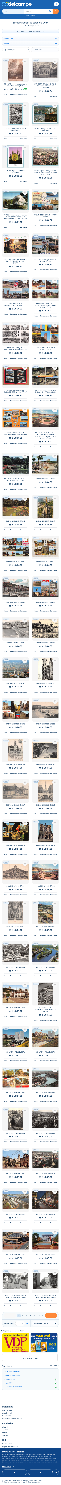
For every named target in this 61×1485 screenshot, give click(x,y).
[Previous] (10, 1315)
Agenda (5, 1430)
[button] (50, 11)
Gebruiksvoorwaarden (10, 1482)
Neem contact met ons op (12, 1418)
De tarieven (6, 1416)
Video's (5, 1435)
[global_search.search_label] (38, 11)
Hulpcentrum (7, 1444)
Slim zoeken (30, 16)
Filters (6, 44)
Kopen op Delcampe (10, 1446)
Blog (5, 1427)
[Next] (51, 1315)
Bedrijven (7, 1413)
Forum (4, 1432)
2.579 (41, 1316)
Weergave (10, 50)
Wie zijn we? (7, 1410)
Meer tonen (6, 1467)
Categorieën (9, 38)
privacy (23, 1482)
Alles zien (54, 1366)
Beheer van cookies (33, 1482)
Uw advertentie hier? (29, 1357)
